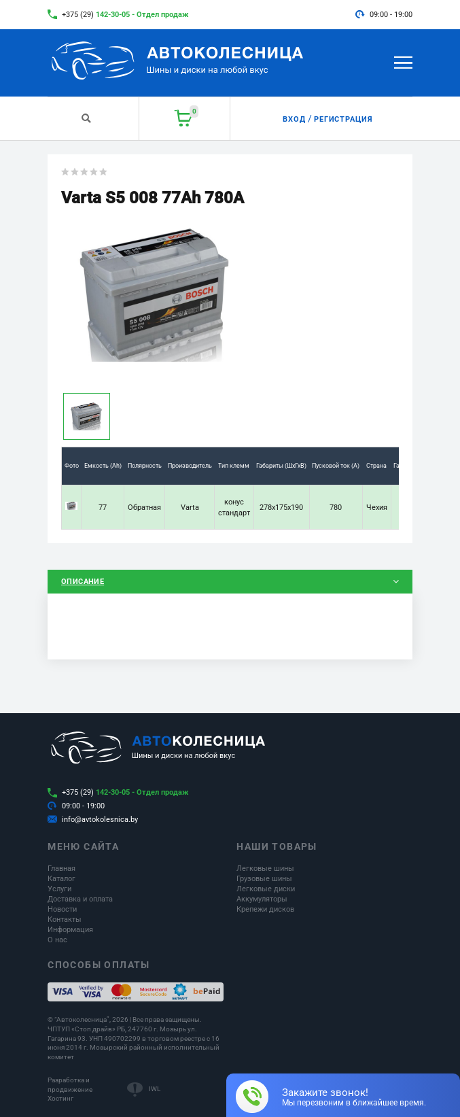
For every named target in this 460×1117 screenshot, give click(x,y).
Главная (61, 868)
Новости (62, 909)
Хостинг (60, 1098)
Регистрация (344, 119)
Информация (70, 929)
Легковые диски (265, 888)
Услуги (59, 888)
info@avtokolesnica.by (100, 819)
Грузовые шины (264, 878)
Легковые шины (265, 868)
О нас (57, 939)
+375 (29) (125, 14)
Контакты (65, 919)
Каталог (61, 878)
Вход (294, 119)
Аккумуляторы (261, 899)
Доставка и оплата (80, 899)
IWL (154, 1089)
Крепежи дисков (265, 909)
